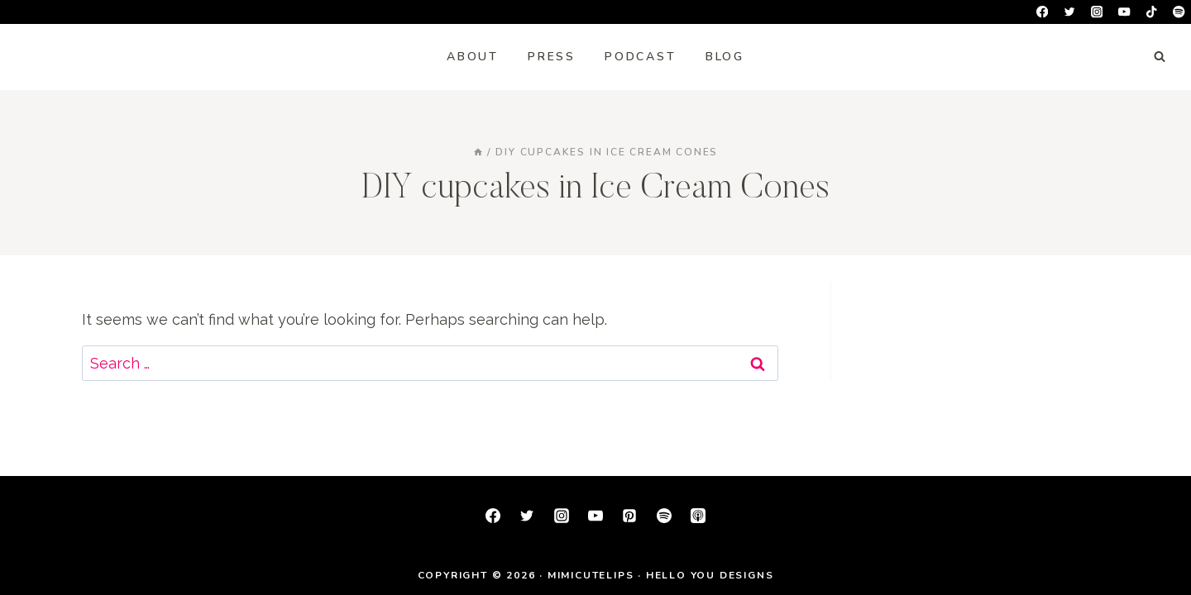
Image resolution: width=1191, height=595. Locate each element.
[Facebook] (1043, 12)
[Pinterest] (629, 516)
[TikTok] (1152, 12)
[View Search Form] (1159, 57)
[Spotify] (1179, 12)
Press (552, 56)
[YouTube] (1124, 12)
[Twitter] (1070, 12)
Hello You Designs (710, 575)
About (473, 56)
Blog (725, 56)
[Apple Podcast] (698, 516)
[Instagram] (1097, 12)
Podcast (641, 56)
